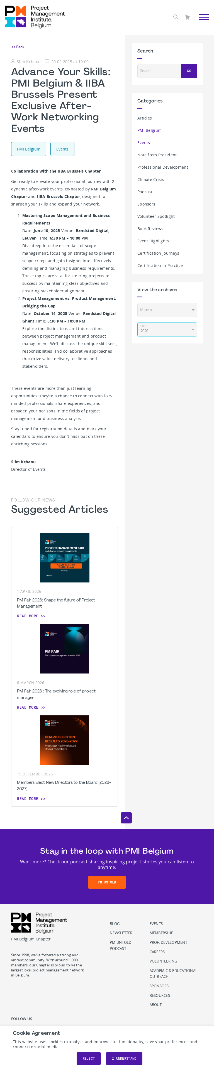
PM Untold (107, 882)
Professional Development (162, 167)
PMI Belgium (149, 130)
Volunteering (163, 961)
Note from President (157, 154)
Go (189, 71)
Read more (27, 616)
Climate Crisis (150, 179)
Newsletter (121, 933)
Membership (162, 933)
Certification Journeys (158, 253)
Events (143, 142)
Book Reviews (150, 228)
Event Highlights (153, 240)
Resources (160, 995)
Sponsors (146, 204)
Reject (89, 1059)
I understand (124, 1059)
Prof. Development (168, 942)
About (156, 1004)
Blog (115, 923)
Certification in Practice (160, 265)
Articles (144, 118)
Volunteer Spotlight (156, 216)
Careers (157, 952)
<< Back (17, 47)
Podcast (144, 191)
